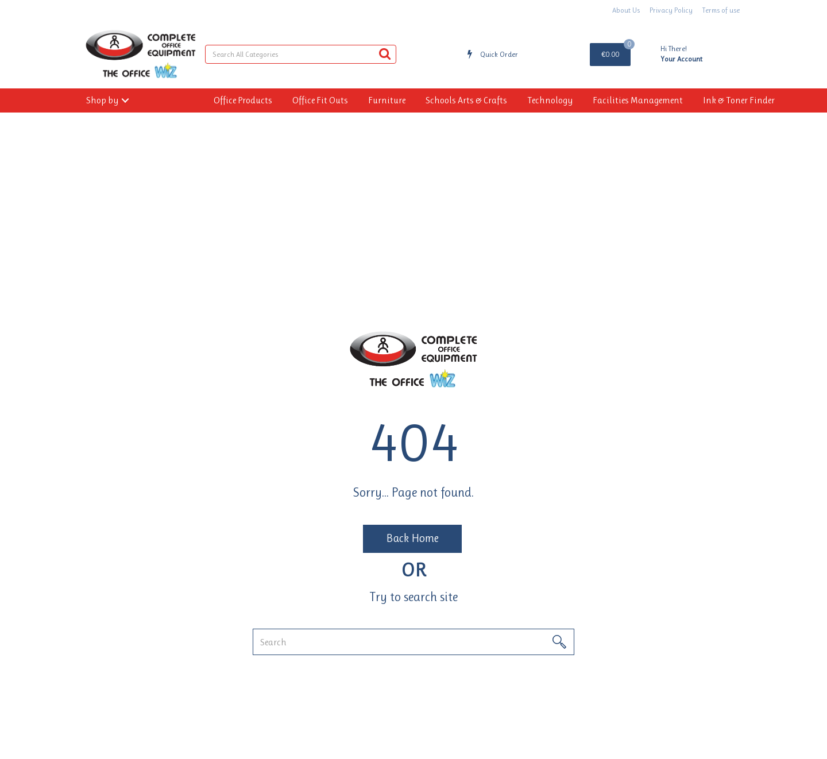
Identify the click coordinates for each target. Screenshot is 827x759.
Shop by (102, 100)
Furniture (386, 100)
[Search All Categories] (300, 54)
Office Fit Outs (320, 100)
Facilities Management (638, 100)
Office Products (243, 100)
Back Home (412, 538)
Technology (550, 100)
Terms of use (721, 10)
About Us (626, 10)
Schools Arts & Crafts (466, 100)
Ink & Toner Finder (739, 100)
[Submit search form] (385, 53)
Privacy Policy (671, 10)
